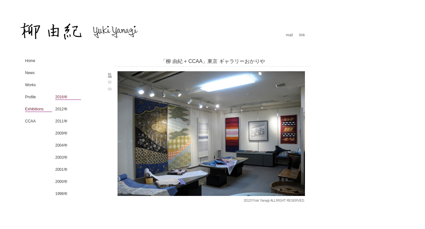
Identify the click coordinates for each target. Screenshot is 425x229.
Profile (30, 97)
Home (30, 61)
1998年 (61, 193)
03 (109, 89)
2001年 (61, 169)
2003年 (61, 157)
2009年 (61, 133)
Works (30, 85)
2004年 (61, 145)
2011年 (61, 121)
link (302, 35)
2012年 (61, 109)
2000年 (61, 181)
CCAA (30, 121)
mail (289, 35)
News (30, 73)
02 (109, 82)
